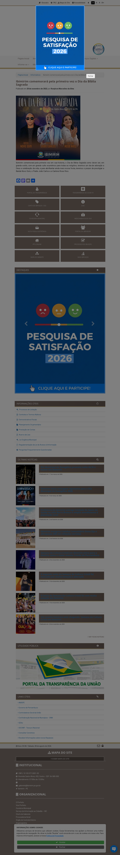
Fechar (90, 76)
